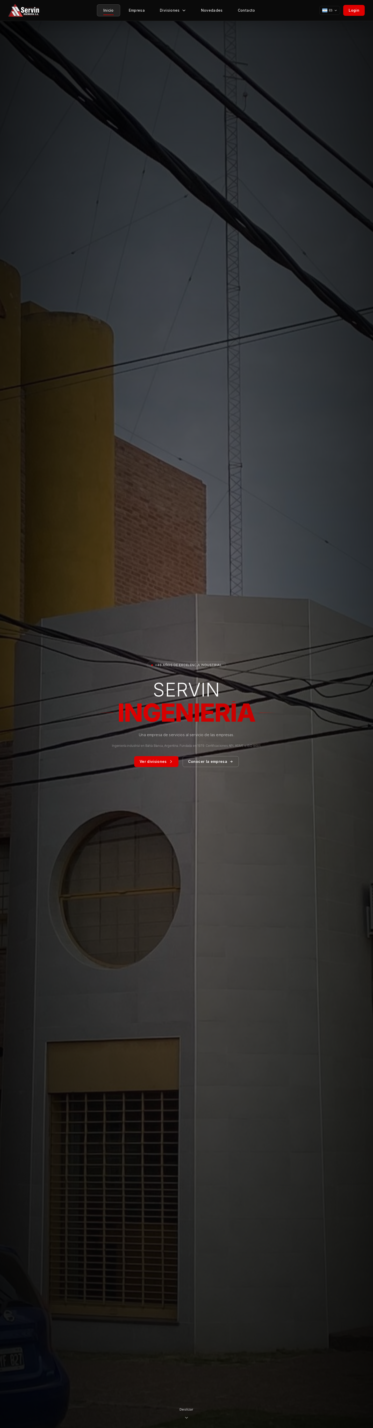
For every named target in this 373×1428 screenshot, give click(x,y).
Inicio (108, 11)
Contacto (246, 11)
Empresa (137, 11)
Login (354, 10)
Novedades (212, 11)
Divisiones (173, 11)
